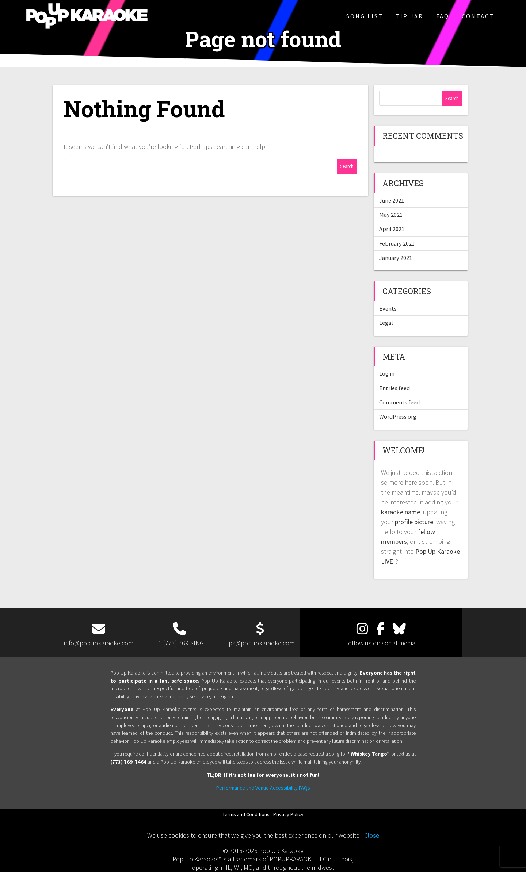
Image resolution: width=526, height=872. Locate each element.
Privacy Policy (288, 814)
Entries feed (394, 388)
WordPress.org (397, 416)
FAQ (442, 16)
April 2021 (391, 229)
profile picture (414, 522)
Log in (386, 373)
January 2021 (395, 257)
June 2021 (391, 200)
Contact (478, 16)
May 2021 (391, 214)
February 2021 (397, 243)
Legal (386, 322)
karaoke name (400, 512)
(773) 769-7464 (128, 761)
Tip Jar (409, 16)
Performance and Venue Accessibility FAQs (263, 787)
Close (371, 835)
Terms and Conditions (246, 814)
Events (388, 308)
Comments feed (399, 402)
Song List (364, 16)
